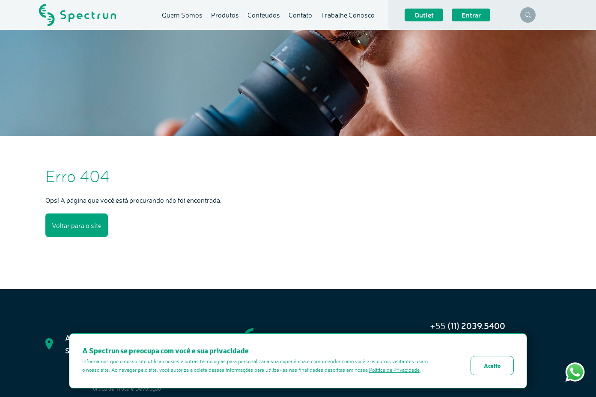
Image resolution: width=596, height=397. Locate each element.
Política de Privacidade (394, 370)
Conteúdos (263, 15)
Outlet (424, 14)
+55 (467, 325)
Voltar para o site (76, 225)
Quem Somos (182, 15)
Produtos (225, 15)
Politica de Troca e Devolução (125, 388)
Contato (300, 15)
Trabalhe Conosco (348, 15)
